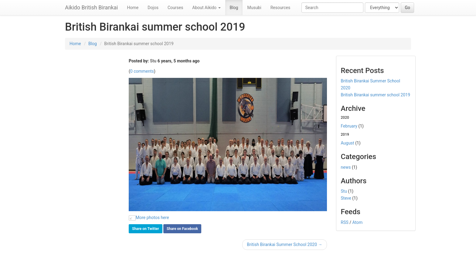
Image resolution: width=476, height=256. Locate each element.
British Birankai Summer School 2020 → (284, 244)
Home (133, 7)
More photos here (149, 217)
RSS (344, 222)
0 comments (142, 71)
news (346, 167)
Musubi (254, 7)
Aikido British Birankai (91, 7)
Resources (280, 7)
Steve (346, 198)
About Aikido (206, 7)
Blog (234, 7)
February (349, 126)
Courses (175, 7)
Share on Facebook (182, 229)
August (347, 143)
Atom (357, 222)
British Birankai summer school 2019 (375, 94)
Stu (153, 60)
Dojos (153, 7)
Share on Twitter (145, 229)
